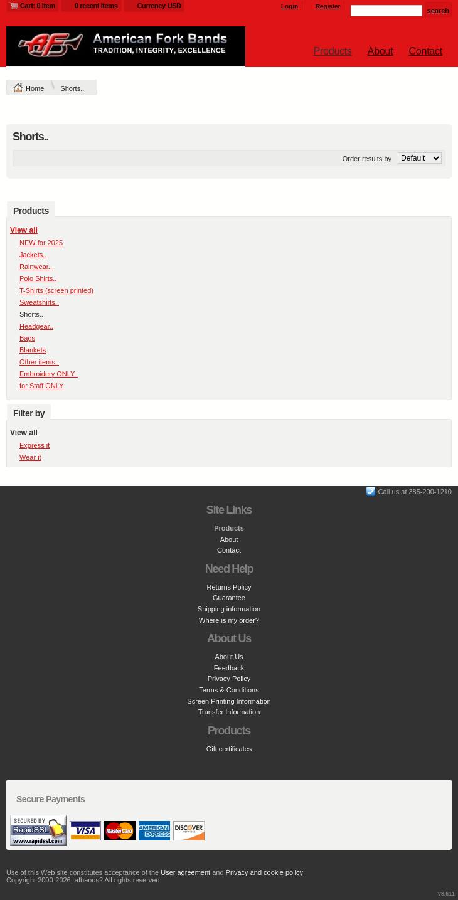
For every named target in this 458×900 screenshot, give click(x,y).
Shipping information (229, 609)
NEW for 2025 (41, 242)
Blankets (32, 350)
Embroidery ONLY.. (48, 374)
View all (24, 230)
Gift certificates (229, 749)
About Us (229, 656)
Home (35, 88)
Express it (34, 445)
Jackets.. (32, 254)
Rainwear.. (35, 266)
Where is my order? (229, 620)
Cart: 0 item (37, 5)
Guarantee (229, 597)
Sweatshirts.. (39, 302)
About (380, 51)
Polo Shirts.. (37, 278)
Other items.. (39, 362)
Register (328, 6)
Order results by (367, 158)
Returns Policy (229, 587)
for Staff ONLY (41, 385)
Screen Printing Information (228, 701)
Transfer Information (229, 712)
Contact (425, 51)
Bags (27, 338)
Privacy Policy (229, 678)
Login (289, 6)
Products (333, 51)
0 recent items (96, 5)
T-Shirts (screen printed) (56, 290)
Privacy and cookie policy (265, 872)
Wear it (30, 457)
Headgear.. (36, 326)
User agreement (185, 872)
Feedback (229, 668)
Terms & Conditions (228, 690)
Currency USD (159, 5)
